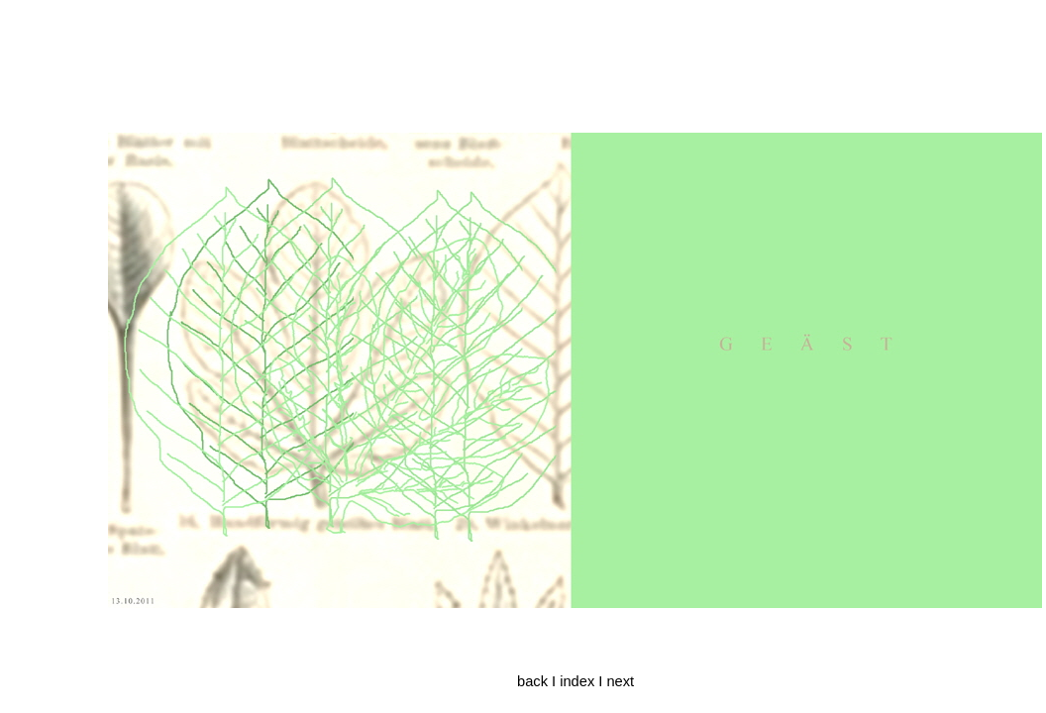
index (577, 681)
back (532, 681)
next (620, 681)
